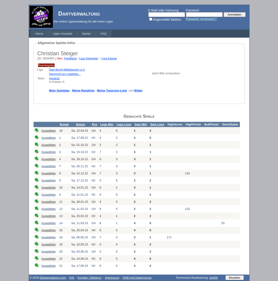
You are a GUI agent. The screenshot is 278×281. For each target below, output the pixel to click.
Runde (64, 124)
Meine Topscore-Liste (112, 90)
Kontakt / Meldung (89, 277)
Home (39, 33)
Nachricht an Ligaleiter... (65, 74)
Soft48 (213, 277)
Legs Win (106, 124)
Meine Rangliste (83, 90)
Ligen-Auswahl (62, 33)
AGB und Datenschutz (137, 277)
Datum (80, 124)
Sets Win (141, 124)
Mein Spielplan (59, 90)
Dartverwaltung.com (53, 277)
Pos (94, 124)
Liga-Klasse (109, 58)
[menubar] (71, 34)
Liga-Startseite (88, 58)
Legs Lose (124, 124)
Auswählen (48, 130)
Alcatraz (54, 78)
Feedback (70, 58)
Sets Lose (157, 124)
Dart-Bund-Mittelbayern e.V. (67, 69)
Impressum (112, 277)
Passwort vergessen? (201, 19)
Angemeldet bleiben (167, 19)
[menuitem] (39, 34)
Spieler (86, 33)
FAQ (104, 33)
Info (71, 277)
